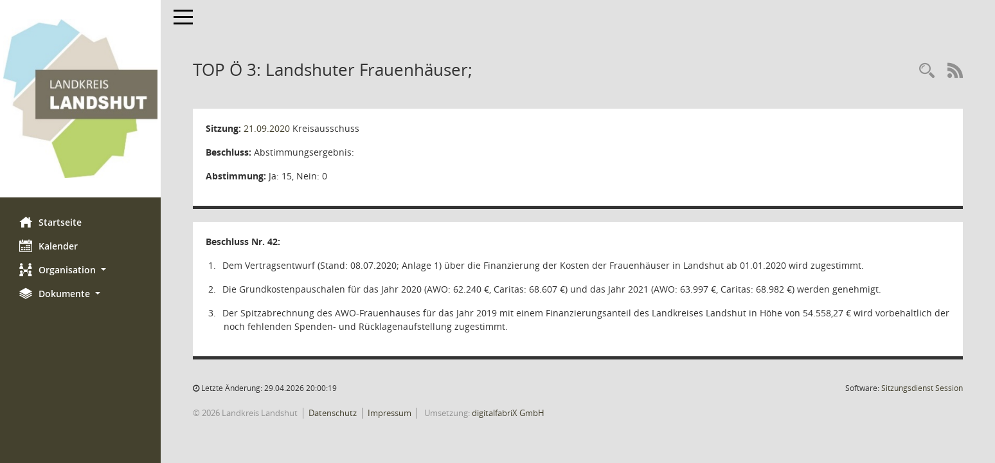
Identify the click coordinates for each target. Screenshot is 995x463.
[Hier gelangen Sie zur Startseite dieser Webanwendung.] (80, 98)
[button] (80, 270)
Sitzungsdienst (922, 388)
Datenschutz (333, 413)
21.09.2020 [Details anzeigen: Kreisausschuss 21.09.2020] (267, 128)
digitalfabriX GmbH (508, 413)
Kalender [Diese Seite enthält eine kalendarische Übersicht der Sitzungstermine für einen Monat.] (48, 245)
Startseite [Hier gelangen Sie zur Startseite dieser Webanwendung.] (50, 221)
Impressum (389, 413)
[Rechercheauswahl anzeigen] (927, 71)
